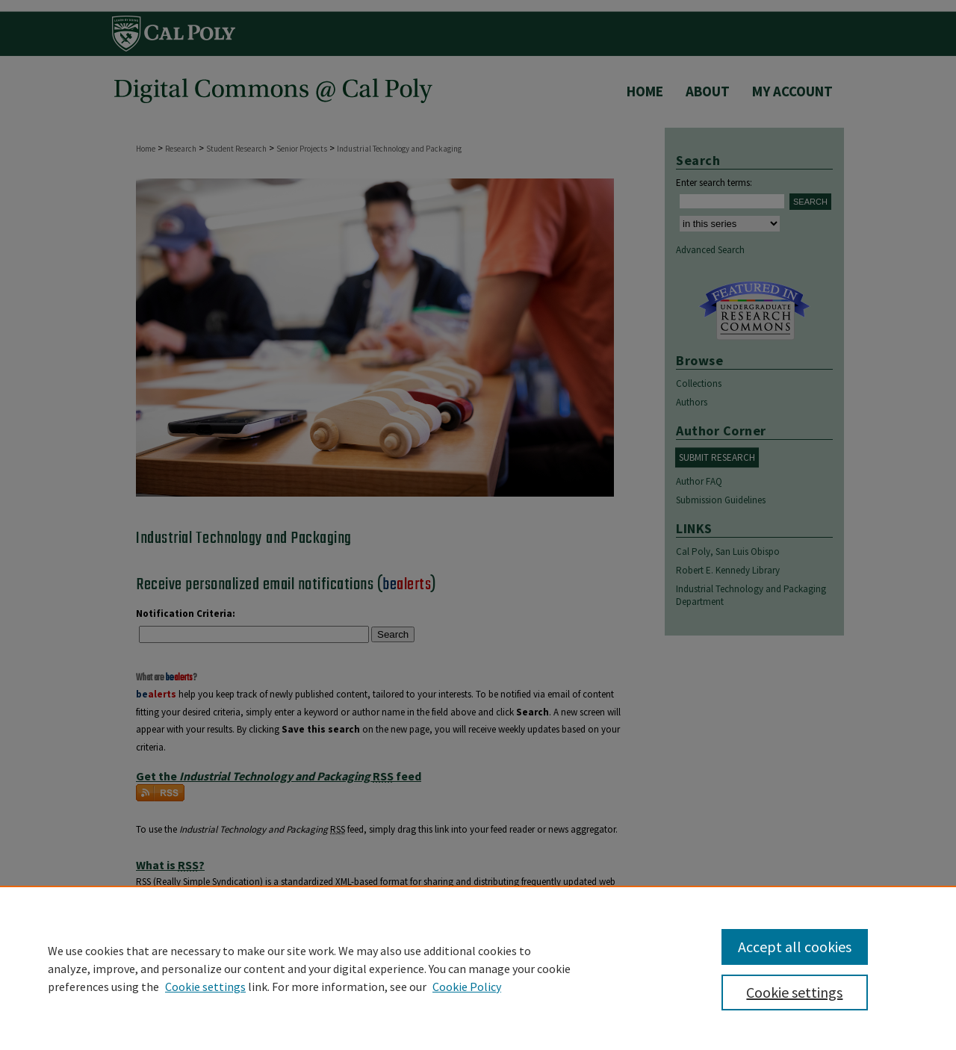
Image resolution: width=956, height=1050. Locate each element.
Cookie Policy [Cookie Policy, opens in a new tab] (466, 986)
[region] (478, 968)
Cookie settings (205, 986)
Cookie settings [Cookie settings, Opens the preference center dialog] (794, 992)
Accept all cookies (794, 946)
